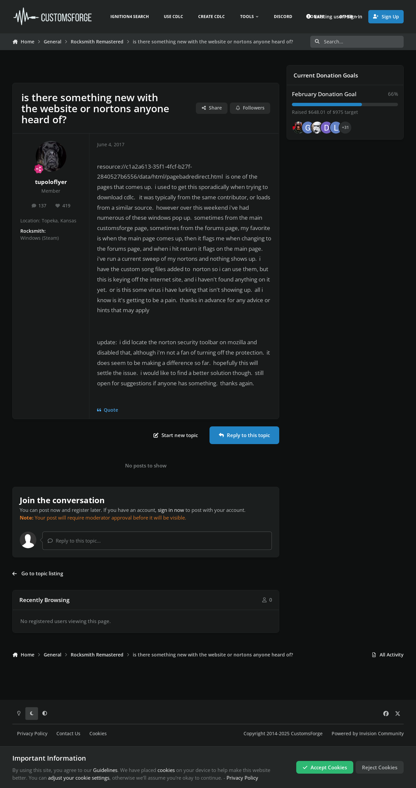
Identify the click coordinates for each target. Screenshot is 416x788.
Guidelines (105, 770)
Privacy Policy (32, 734)
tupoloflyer (51, 182)
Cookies (98, 734)
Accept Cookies (325, 767)
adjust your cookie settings (78, 777)
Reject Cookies (379, 767)
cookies (166, 770)
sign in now (171, 510)
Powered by (368, 734)
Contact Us (68, 734)
